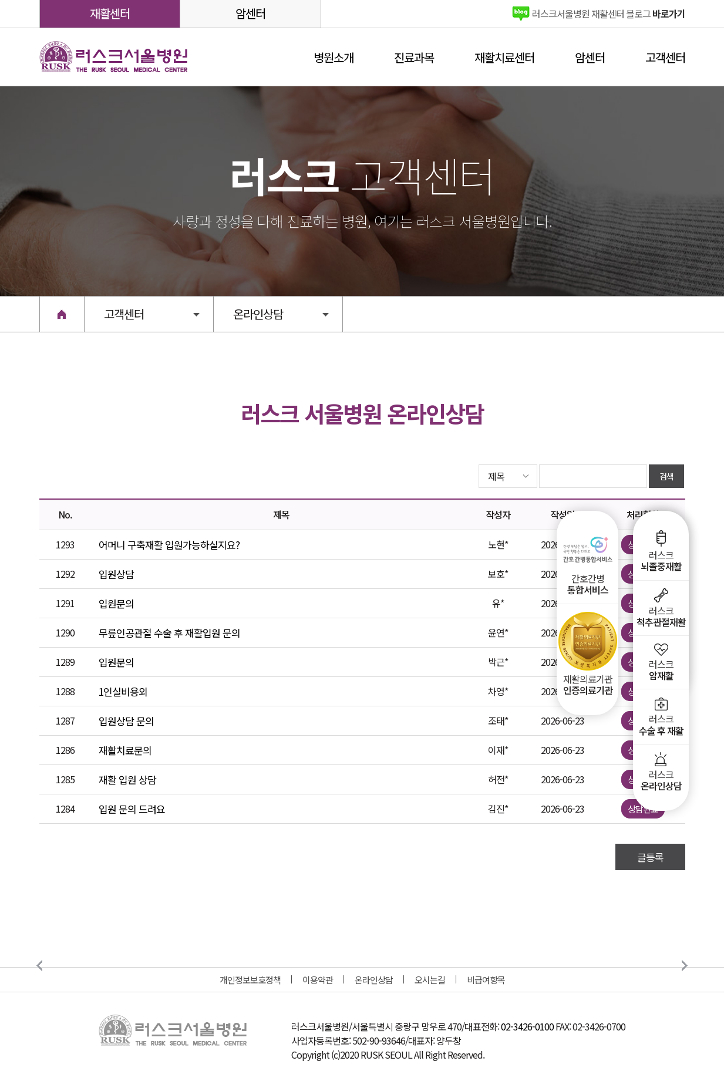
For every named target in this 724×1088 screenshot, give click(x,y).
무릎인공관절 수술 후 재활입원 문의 (169, 632)
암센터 (250, 13)
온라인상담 (374, 980)
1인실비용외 (123, 691)
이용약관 (317, 980)
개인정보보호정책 (250, 980)
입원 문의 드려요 (132, 808)
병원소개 (333, 57)
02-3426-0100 (527, 1026)
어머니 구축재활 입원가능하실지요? (169, 544)
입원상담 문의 (126, 720)
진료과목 (414, 57)
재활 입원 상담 (127, 779)
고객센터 (665, 57)
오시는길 (430, 980)
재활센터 (110, 13)
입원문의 (116, 603)
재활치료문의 (125, 750)
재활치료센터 (504, 57)
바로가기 (608, 13)
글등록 (650, 857)
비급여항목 (486, 980)
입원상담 (116, 574)
